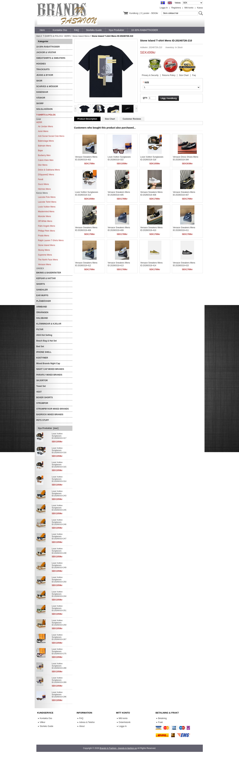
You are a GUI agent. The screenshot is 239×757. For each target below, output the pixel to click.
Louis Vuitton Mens (47, 207)
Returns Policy (168, 75)
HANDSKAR (42, 92)
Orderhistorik (125, 722)
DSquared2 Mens (46, 174)
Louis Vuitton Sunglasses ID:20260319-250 (59, 579)
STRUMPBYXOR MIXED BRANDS (52, 409)
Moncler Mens (44, 216)
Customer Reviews (132, 119)
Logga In (164, 8)
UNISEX (40, 268)
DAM (38, 119)
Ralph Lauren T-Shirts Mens (51, 240)
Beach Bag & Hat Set (46, 341)
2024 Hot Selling (44, 335)
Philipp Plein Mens (46, 231)
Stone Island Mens (80, 36)
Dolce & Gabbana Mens (49, 170)
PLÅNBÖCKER (43, 301)
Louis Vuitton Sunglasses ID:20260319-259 (59, 622)
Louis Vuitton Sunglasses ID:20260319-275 (59, 651)
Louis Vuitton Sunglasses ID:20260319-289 (59, 680)
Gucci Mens (43, 184)
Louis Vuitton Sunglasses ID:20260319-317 (59, 436)
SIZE (146, 82)
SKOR (39, 81)
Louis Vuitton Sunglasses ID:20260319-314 (59, 479)
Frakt (160, 722)
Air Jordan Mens (45, 126)
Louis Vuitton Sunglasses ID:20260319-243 (59, 493)
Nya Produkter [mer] (48, 428)
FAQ (81, 718)
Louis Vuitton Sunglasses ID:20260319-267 (59, 637)
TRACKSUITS (43, 69)
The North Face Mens (48, 259)
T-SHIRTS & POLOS (52, 36)
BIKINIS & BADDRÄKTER (48, 273)
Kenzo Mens (42, 193)
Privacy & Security (150, 75)
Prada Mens (43, 235)
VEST (39, 392)
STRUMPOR (42, 403)
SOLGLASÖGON (44, 109)
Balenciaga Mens (46, 141)
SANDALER (42, 290)
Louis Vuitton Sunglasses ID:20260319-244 (59, 594)
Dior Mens (43, 165)
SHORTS (40, 284)
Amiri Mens (43, 131)
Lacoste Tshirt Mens (47, 202)
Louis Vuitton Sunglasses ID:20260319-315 (59, 464)
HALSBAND (42, 318)
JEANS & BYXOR (44, 75)
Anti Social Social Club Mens (51, 136)
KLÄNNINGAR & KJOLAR (48, 324)
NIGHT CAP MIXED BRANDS (50, 369)
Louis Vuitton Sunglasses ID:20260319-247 (59, 536)
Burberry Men (44, 155)
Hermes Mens (44, 189)
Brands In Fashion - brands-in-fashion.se (118, 748)
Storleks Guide (46, 726)
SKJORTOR (42, 380)
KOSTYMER (42, 358)
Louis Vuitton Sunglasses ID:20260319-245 (59, 507)
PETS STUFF (42, 420)
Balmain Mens (44, 146)
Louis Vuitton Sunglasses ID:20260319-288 (59, 665)
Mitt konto (188, 8)
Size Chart (184, 75)
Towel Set (41, 386)
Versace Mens (44, 264)
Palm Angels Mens (46, 226)
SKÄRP (40, 103)
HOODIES (41, 64)
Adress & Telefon (87, 722)
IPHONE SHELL (44, 352)
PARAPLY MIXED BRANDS (49, 375)
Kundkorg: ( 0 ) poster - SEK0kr (143, 13)
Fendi (40, 179)
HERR (67, 36)
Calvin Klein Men (46, 160)
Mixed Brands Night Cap (48, 363)
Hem (42, 30)
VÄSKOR (40, 98)
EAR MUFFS (42, 295)
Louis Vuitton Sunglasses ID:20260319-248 (59, 551)
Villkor (42, 722)
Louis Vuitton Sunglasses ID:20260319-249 (59, 565)
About (82, 726)
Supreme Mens (45, 255)
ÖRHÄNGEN (42, 312)
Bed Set (40, 346)
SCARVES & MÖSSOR (47, 86)
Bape (40, 150)
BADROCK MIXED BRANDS (49, 414)
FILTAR (39, 329)
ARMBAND (41, 307)
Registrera (176, 8)
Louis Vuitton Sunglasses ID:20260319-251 (59, 608)
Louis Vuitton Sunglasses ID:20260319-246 (59, 522)
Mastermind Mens (46, 211)
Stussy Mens (44, 250)
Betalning (162, 718)
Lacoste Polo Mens (47, 197)
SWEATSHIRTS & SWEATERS (50, 58)
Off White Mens (45, 221)
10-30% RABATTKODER (48, 47)
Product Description (87, 119)
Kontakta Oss (46, 718)
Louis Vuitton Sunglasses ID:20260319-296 (59, 694)
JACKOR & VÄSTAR (46, 52)
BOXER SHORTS (44, 397)
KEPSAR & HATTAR (46, 278)
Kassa (200, 8)
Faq (194, 75)
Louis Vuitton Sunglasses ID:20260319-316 (59, 450)
